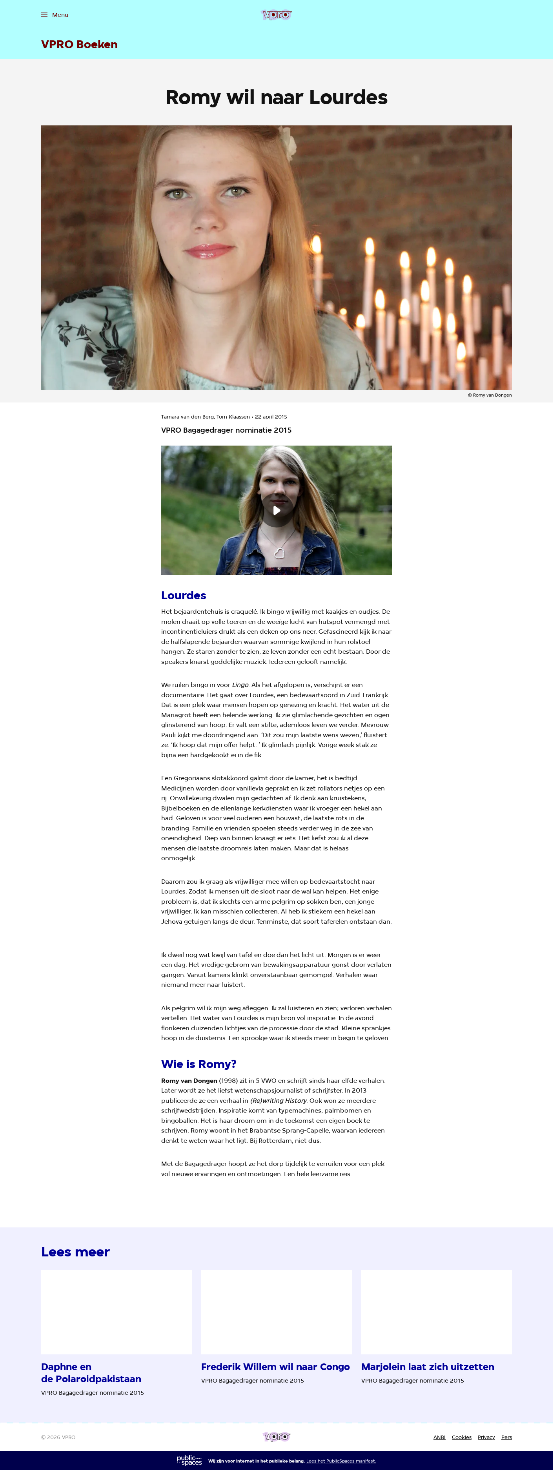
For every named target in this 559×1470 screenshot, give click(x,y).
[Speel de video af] (276, 510)
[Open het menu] (54, 15)
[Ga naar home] (276, 14)
